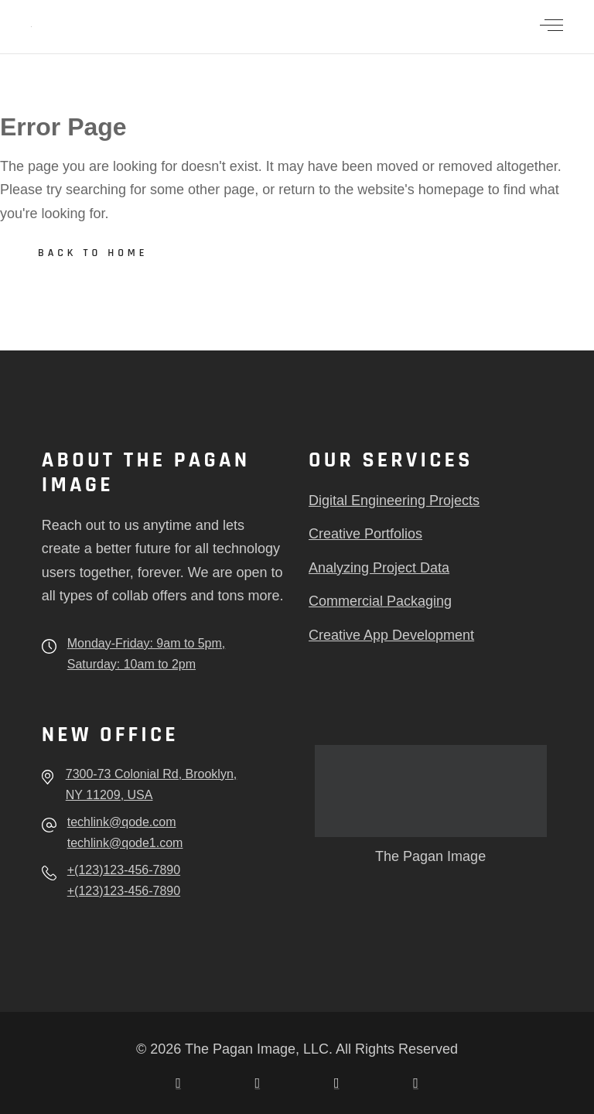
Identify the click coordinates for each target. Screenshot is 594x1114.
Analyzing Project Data (379, 568)
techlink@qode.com (121, 822)
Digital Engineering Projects (394, 500)
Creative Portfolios (365, 534)
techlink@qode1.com (125, 842)
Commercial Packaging (380, 601)
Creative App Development (391, 635)
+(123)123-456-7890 (123, 870)
